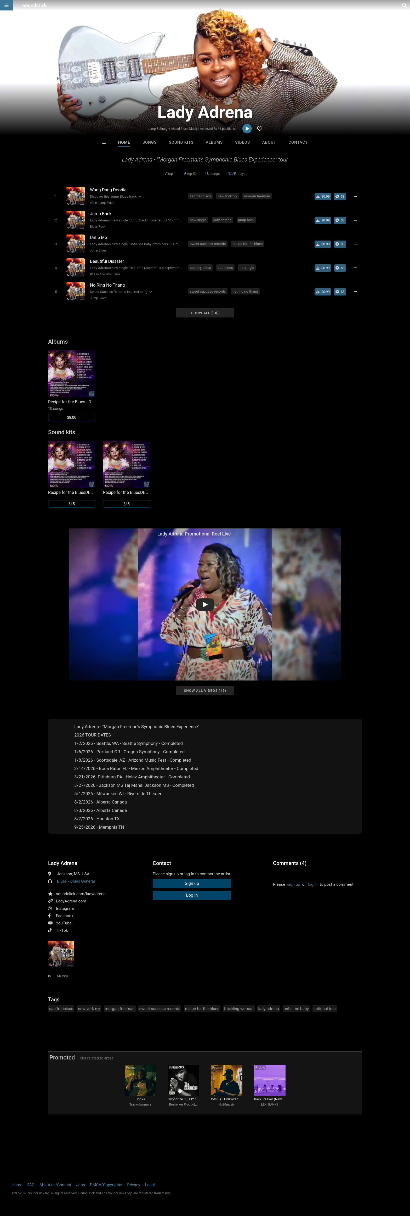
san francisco (200, 196)
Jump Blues (98, 250)
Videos (242, 142)
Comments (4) (289, 863)
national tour (325, 1008)
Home (124, 142)
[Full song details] (355, 196)
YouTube (64, 923)
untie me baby (296, 1008)
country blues (200, 267)
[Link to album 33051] (71, 385)
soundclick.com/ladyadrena (81, 893)
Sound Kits (181, 142)
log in (312, 884)
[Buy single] (323, 196)
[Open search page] (405, 5)
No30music (227, 1104)
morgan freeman (257, 196)
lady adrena (222, 220)
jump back (246, 220)
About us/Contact (55, 1184)
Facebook (64, 915)
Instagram (65, 908)
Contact (298, 142)
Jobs (80, 1184)
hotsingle (247, 267)
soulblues (225, 267)
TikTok (62, 930)
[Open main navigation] (6, 5)
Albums (214, 142)
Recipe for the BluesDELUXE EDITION (71, 492)
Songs (150, 142)
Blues (62, 881)
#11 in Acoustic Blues (105, 274)
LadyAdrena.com (71, 901)
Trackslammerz (140, 1104)
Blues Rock (97, 226)
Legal (150, 1184)
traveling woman (239, 1008)
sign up (293, 884)
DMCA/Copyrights (106, 1184)
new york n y (227, 196)
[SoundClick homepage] (34, 5)
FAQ (31, 1184)
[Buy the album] (340, 196)
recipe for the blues (247, 244)
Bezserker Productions (185, 1104)
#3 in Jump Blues (102, 203)
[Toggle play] (56, 196)
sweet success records (208, 244)
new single (198, 220)
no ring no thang (245, 291)
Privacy (133, 1184)
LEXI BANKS (269, 1104)
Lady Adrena (62, 863)
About (269, 142)
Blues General (82, 881)
